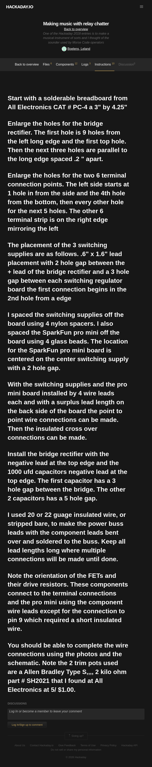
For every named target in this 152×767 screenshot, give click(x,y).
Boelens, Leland (76, 48)
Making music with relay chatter (76, 23)
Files (47, 64)
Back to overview (76, 29)
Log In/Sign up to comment (27, 724)
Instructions (105, 64)
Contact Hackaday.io (41, 745)
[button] (141, 6)
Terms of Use (88, 745)
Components (67, 64)
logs (86, 64)
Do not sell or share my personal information (76, 749)
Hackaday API (129, 745)
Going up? (76, 736)
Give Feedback (67, 745)
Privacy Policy (109, 745)
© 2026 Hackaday (76, 757)
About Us (19, 745)
